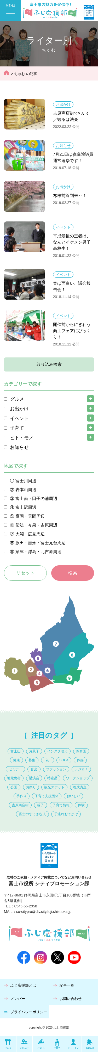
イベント (63, 227)
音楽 (34, 769)
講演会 (34, 778)
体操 (80, 760)
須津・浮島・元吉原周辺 (38, 551)
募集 (31, 760)
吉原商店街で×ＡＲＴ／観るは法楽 (73, 116)
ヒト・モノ (21, 437)
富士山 (15, 751)
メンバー (17, 999)
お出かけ (63, 104)
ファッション (56, 769)
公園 (13, 787)
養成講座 (80, 787)
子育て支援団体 (47, 796)
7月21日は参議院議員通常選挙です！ (73, 157)
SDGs (63, 760)
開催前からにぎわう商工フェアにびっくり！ (72, 330)
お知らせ (63, 146)
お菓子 (34, 751)
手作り (21, 796)
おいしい (73, 796)
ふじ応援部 (61, 1027)
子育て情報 (61, 805)
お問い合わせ (71, 999)
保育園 (81, 751)
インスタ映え (57, 751)
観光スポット (54, 787)
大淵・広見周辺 (30, 534)
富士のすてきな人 (32, 814)
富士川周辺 (25, 481)
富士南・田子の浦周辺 (36, 498)
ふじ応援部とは (23, 985)
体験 (81, 805)
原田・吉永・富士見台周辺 (40, 543)
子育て (17, 428)
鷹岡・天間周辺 (30, 516)
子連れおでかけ (66, 814)
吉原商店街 (20, 805)
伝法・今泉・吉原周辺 (36, 525)
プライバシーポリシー (28, 1012)
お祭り (31, 787)
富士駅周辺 (25, 507)
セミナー (15, 769)
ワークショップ (78, 778)
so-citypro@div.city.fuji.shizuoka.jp (43, 911)
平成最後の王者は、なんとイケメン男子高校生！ (72, 242)
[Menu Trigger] (10, 10)
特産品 (52, 778)
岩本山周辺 (25, 489)
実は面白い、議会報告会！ (72, 286)
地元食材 (14, 778)
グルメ (17, 399)
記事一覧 (67, 985)
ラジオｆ (81, 769)
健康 (16, 760)
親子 (40, 805)
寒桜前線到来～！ (70, 195)
